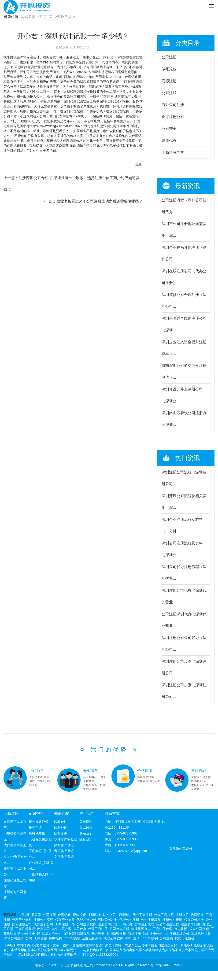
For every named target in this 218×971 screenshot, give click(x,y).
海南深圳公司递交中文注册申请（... (184, 371)
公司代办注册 (119, 929)
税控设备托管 (38, 821)
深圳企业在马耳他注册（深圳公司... (184, 253)
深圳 (128, 938)
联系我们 (85, 833)
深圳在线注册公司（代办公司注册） (184, 277)
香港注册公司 (173, 117)
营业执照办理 (61, 929)
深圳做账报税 (116, 933)
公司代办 (79, 929)
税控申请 (35, 827)
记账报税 (36, 814)
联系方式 (112, 814)
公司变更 (169, 129)
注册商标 (94, 915)
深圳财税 (124, 915)
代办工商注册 (142, 915)
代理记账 (64, 915)
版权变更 (60, 833)
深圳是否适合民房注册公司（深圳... (184, 324)
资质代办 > (66, 17)
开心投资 (97, 933)
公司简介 (85, 821)
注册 (136, 938)
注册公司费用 (172, 919)
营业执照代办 (141, 929)
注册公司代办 (190, 924)
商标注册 (169, 81)
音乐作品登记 (64, 851)
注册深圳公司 (179, 933)
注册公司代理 (108, 924)
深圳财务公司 (52, 933)
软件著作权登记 (65, 839)
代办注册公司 (43, 924)
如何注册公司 (22, 924)
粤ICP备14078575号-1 (166, 965)
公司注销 (169, 93)
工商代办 (126, 924)
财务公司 (109, 915)
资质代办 (169, 141)
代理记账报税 (184, 938)
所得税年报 (37, 833)
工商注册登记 (25, 929)
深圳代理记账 (201, 933)
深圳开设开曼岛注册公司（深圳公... (182, 395)
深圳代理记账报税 (76, 933)
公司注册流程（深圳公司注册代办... (184, 206)
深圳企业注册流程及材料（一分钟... (182, 525)
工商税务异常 (173, 153)
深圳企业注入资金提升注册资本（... (184, 348)
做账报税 (169, 69)
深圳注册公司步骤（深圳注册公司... (184, 667)
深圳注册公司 (31, 915)
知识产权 (61, 814)
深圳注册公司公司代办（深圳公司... (184, 643)
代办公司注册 (194, 919)
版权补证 (60, 827)
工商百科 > (48, 17)
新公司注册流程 (167, 924)
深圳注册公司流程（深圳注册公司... (184, 478)
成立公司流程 (199, 929)
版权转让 (60, 821)
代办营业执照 (65, 919)
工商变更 (40, 938)
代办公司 (43, 929)
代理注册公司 (86, 919)
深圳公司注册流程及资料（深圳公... (182, 549)
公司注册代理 (144, 924)
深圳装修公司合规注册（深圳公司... (184, 300)
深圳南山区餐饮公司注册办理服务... (184, 419)
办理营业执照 (22, 919)
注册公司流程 (43, 919)
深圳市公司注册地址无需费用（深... (184, 229)
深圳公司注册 (14, 938)
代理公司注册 (129, 919)
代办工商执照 (164, 915)
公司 (29, 938)
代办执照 (180, 929)
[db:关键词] (72, 938)
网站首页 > (30, 17)
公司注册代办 (86, 924)
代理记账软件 (113, 938)
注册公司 (182, 915)
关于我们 (86, 814)
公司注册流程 (151, 919)
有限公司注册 (108, 919)
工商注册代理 (162, 929)
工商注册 (11, 814)
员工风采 (85, 827)
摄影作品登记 (64, 845)
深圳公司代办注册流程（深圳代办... (184, 572)
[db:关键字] (150, 938)
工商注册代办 (65, 924)
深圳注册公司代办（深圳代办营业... (184, 596)
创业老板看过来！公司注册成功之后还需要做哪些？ (99, 201)
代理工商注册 (98, 929)
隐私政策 (85, 839)
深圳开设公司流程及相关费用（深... (184, 501)
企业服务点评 (92, 938)
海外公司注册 (173, 105)
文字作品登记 (64, 857)
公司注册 (169, 57)
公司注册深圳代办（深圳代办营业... (184, 620)
